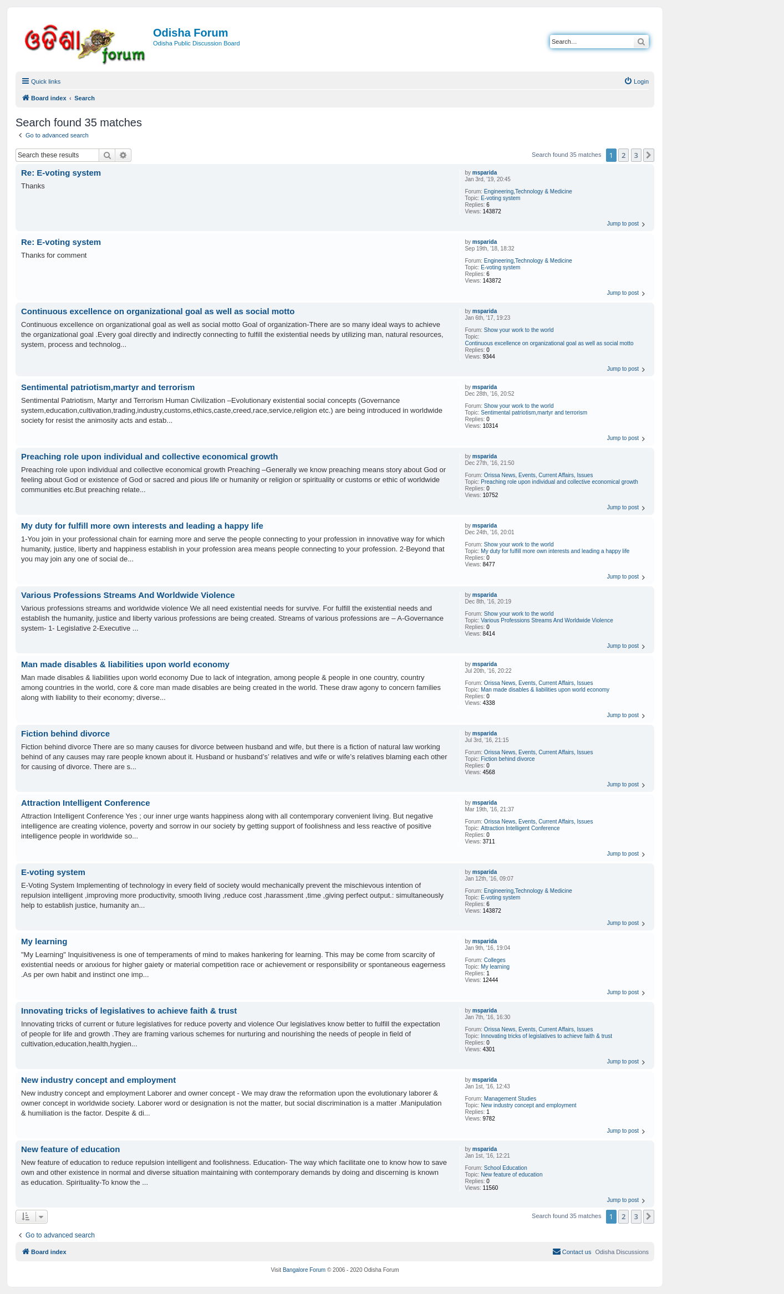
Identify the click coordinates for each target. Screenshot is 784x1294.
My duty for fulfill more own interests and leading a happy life (555, 551)
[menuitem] (636, 81)
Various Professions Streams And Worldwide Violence (547, 620)
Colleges (495, 960)
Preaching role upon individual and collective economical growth (559, 482)
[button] (648, 155)
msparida (484, 173)
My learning (495, 967)
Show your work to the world (519, 330)
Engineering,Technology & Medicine (528, 191)
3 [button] (636, 155)
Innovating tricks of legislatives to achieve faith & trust (546, 1036)
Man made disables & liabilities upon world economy (545, 690)
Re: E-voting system (61, 172)
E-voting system (500, 198)
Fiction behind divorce (507, 759)
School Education (505, 1168)
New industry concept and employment (528, 1105)
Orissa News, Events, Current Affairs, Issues (538, 475)
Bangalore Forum (304, 1270)
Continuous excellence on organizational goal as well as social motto (549, 343)
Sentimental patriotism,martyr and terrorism (534, 413)
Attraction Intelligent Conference (520, 828)
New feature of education (511, 1175)
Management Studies (510, 1099)
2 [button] (623, 155)
